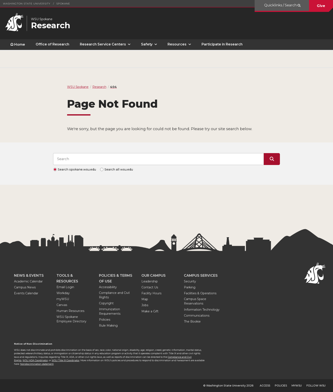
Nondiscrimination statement (37, 363)
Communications (196, 315)
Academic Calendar (28, 281)
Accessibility (108, 287)
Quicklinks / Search (281, 5)
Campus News (25, 287)
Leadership (149, 281)
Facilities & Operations (200, 293)
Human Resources (70, 311)
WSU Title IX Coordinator (65, 360)
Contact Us (149, 287)
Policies (104, 319)
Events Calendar (26, 293)
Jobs (144, 305)
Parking (189, 287)
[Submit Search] (272, 159)
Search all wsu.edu (118, 169)
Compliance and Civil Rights (114, 295)
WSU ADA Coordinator (35, 360)
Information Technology (202, 310)
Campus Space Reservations (195, 301)
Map (144, 299)
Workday (63, 293)
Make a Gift (149, 311)
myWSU (62, 299)
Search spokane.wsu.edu (77, 169)
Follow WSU (316, 385)
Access (265, 385)
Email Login (65, 287)
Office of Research (52, 44)
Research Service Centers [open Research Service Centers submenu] (103, 44)
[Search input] (158, 159)
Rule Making (108, 325)
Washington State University (26, 3)
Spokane (63, 3)
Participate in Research (222, 44)
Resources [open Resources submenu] (177, 44)
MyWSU (297, 385)
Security (190, 281)
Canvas (61, 305)
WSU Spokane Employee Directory (71, 319)
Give (321, 6)
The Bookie (192, 321)
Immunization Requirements (109, 311)
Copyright (106, 303)
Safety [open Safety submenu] (146, 44)
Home (19, 44)
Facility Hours (151, 293)
